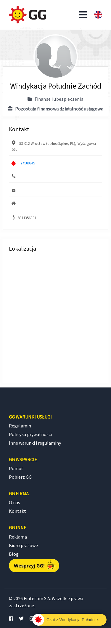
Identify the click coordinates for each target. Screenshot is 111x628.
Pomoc (16, 468)
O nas (14, 502)
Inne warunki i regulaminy (35, 443)
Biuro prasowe (23, 545)
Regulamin (20, 426)
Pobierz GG (20, 477)
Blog (14, 554)
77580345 (27, 163)
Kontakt (17, 511)
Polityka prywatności (30, 434)
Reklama (18, 537)
